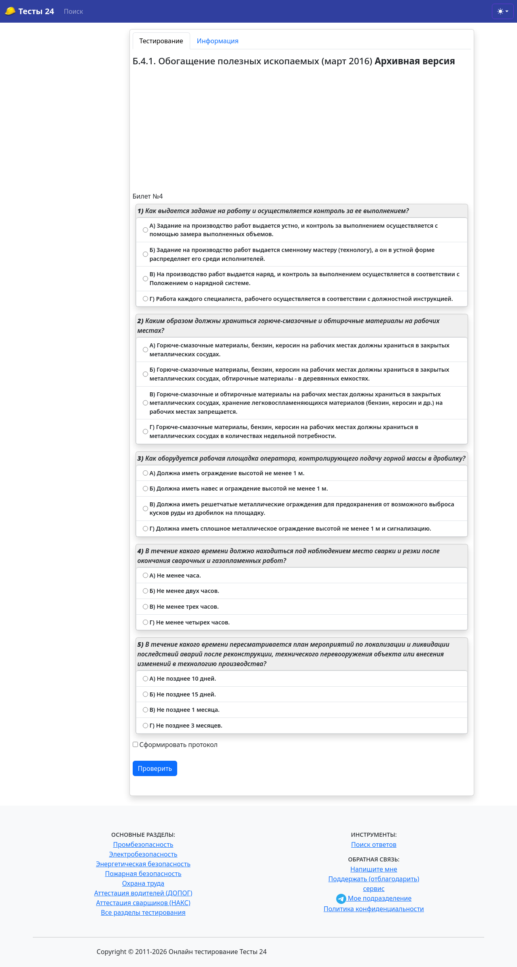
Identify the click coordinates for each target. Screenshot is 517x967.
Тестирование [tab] (161, 40)
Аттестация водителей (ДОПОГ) (143, 893)
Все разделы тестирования (143, 912)
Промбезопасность (143, 844)
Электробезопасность (143, 854)
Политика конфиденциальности (374, 908)
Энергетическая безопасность (143, 863)
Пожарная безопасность (143, 873)
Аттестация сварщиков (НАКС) (143, 902)
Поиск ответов (373, 844)
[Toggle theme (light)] (503, 11)
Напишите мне (373, 869)
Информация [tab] (218, 40)
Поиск (73, 11)
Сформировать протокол (179, 744)
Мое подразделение (374, 898)
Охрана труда (143, 883)
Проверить (155, 768)
